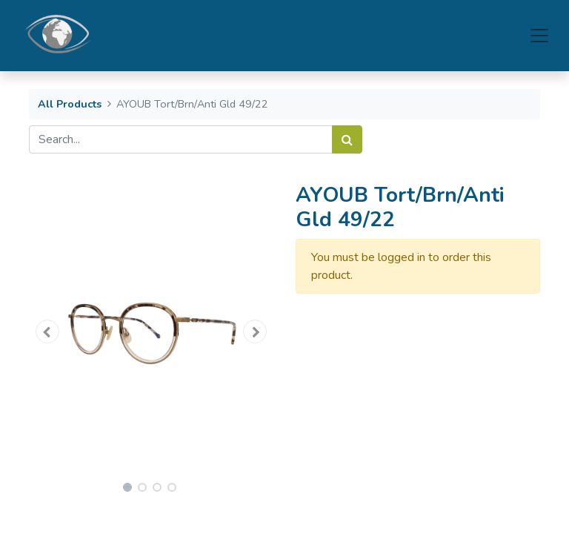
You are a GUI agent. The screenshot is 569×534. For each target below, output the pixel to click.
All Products (70, 103)
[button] (47, 331)
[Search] (347, 139)
